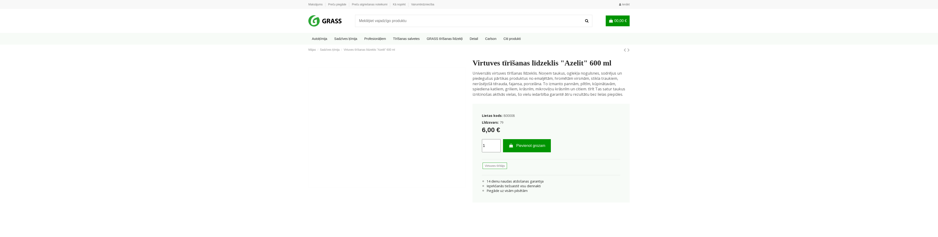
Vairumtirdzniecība (422, 4)
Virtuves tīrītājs (495, 166)
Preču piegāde (337, 4)
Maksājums (315, 4)
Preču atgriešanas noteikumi (370, 4)
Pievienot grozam (527, 146)
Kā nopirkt (399, 4)
